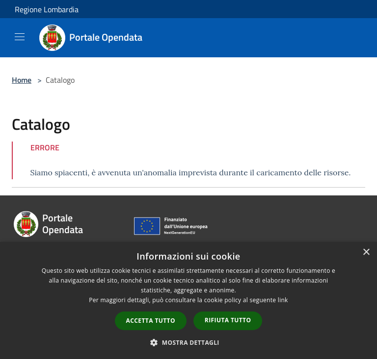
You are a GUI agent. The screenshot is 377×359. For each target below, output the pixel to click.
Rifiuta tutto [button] (228, 320)
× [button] (366, 252)
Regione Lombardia (47, 9)
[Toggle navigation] (20, 37)
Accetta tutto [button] (150, 320)
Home (21, 80)
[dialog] (188, 300)
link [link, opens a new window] (283, 300)
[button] (188, 342)
